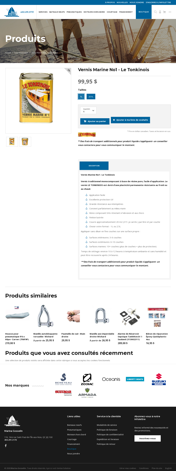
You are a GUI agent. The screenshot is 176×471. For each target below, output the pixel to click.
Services (43, 12)
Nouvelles (122, 2)
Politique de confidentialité (110, 432)
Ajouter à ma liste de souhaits (133, 120)
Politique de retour (106, 442)
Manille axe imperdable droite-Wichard (102, 333)
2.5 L (91, 96)
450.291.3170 (27, 12)
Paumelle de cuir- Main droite (73, 333)
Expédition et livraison (108, 437)
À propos (110, 2)
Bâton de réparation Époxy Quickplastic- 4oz (157, 334)
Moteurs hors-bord (94, 12)
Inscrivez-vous (147, 436)
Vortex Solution (64, 466)
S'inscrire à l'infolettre (158, 2)
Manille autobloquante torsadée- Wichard (45, 333)
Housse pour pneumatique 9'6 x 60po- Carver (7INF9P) (17, 334)
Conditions (144, 466)
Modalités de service (107, 423)
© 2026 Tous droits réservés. (25, 466)
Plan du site (157, 466)
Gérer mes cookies (127, 466)
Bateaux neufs (57, 12)
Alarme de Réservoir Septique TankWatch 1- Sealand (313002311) (130, 334)
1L (81, 96)
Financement (126, 12)
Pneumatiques (74, 12)
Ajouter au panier (96, 120)
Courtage (112, 12)
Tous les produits (21, 53)
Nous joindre (137, 2)
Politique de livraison (107, 427)
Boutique (144, 12)
